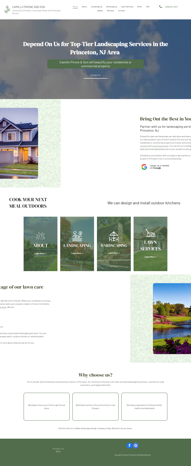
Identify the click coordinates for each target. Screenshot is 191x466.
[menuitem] (75, 7)
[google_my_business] (136, 446)
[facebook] (129, 446)
